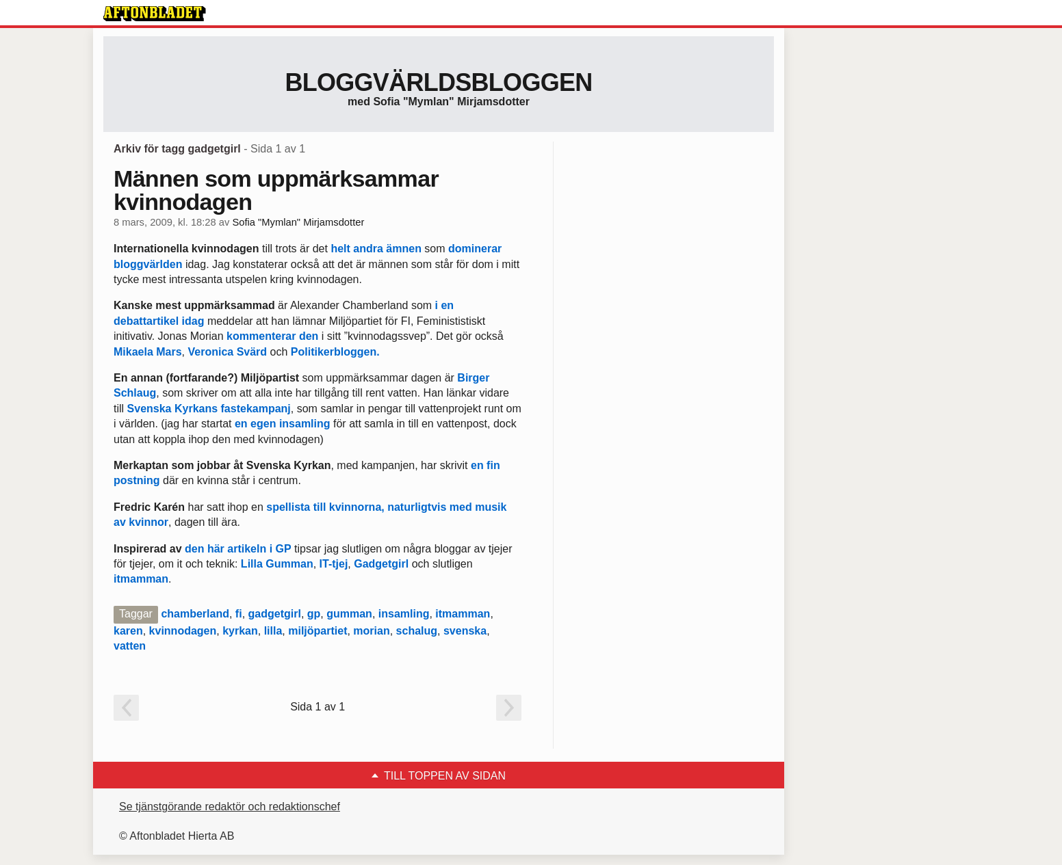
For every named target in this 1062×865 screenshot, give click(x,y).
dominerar (475, 248)
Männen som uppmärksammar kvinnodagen (276, 190)
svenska (465, 631)
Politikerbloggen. (335, 352)
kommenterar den (272, 336)
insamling (404, 614)
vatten (130, 646)
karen (128, 631)
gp (314, 614)
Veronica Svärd (228, 352)
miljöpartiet (317, 631)
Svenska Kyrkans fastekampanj (209, 408)
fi (238, 614)
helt (340, 248)
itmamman (141, 579)
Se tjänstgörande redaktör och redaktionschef (229, 806)
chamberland (195, 614)
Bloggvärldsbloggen (438, 82)
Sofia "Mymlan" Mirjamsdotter (298, 222)
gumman (349, 614)
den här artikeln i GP (238, 549)
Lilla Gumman (277, 564)
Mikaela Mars (148, 352)
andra (368, 248)
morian (371, 631)
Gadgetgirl (381, 564)
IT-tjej (334, 564)
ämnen (404, 248)
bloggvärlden (148, 264)
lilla (273, 631)
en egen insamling (283, 423)
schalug (416, 631)
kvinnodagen (183, 631)
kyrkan (240, 631)
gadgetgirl (274, 614)
